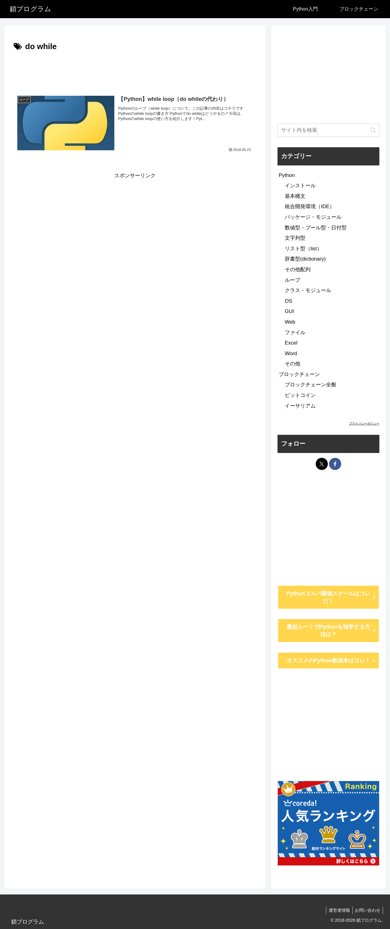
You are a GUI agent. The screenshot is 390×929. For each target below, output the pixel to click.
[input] (328, 130)
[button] (373, 130)
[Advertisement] (135, 70)
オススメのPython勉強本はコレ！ (329, 661)
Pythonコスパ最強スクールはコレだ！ (329, 597)
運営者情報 (337, 910)
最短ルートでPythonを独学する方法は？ (329, 630)
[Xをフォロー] (322, 464)
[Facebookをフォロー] (335, 464)
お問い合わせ (367, 910)
